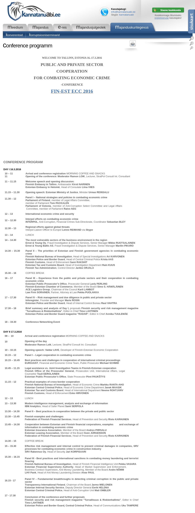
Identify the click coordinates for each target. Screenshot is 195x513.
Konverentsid (14, 35)
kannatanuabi (126, 14)
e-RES (62, 27)
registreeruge (161, 17)
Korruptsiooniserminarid (44, 35)
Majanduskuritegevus (132, 27)
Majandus (40, 27)
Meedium (15, 27)
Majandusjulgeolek (91, 27)
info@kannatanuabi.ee (123, 11)
